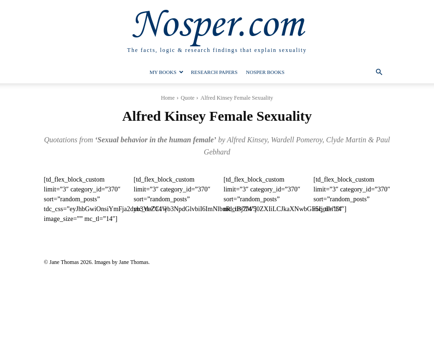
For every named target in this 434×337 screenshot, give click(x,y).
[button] (379, 72)
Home (168, 98)
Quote (187, 98)
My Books (166, 72)
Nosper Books (265, 72)
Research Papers (214, 72)
